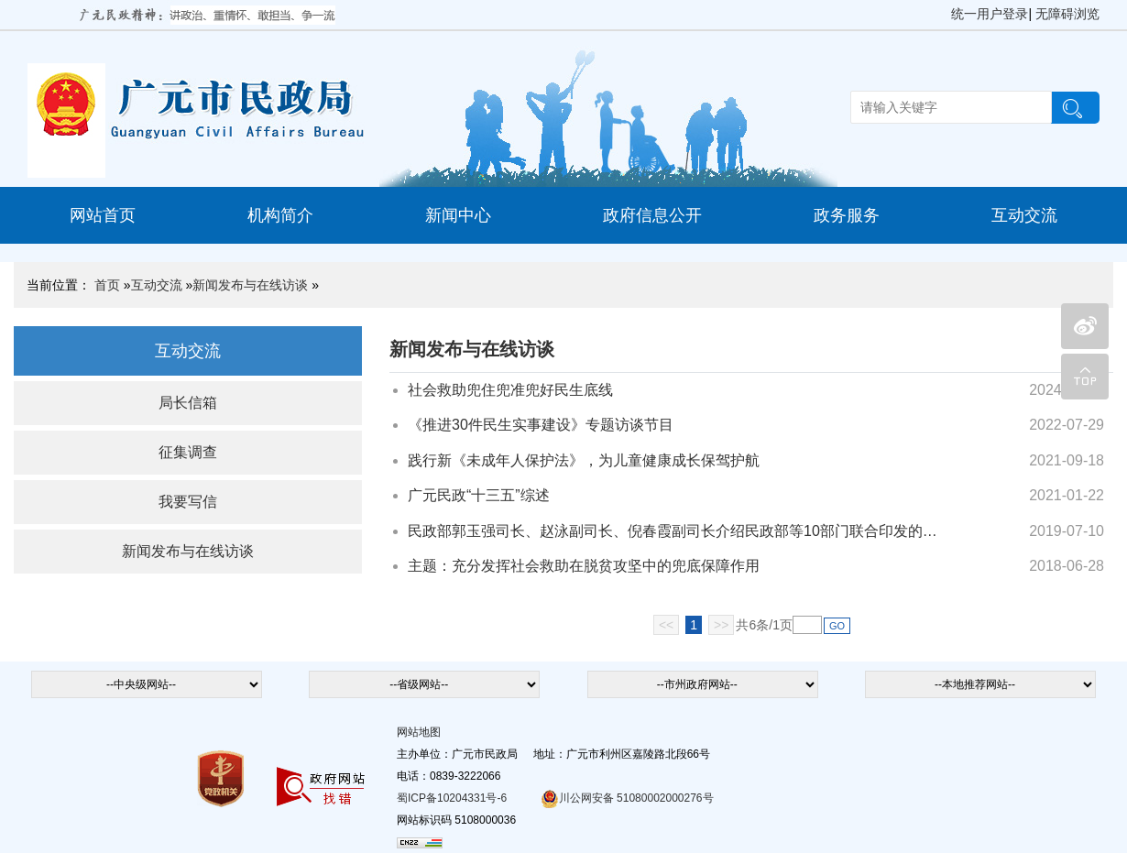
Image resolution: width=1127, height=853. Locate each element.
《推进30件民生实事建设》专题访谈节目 (540, 424)
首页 (107, 285)
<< (666, 625)
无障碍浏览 (1067, 13)
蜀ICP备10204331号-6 (452, 798)
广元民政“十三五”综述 (479, 495)
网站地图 (419, 732)
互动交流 (1024, 215)
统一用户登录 (989, 13)
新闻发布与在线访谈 (250, 285)
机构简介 (280, 215)
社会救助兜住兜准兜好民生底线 (510, 390)
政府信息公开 (652, 215)
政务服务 (847, 215)
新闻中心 (458, 215)
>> (721, 625)
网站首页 (103, 215)
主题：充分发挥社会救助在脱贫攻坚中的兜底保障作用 (584, 566)
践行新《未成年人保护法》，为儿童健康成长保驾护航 (584, 460)
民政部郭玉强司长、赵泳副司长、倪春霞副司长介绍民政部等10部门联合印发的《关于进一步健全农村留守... (676, 531)
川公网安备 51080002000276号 (627, 798)
